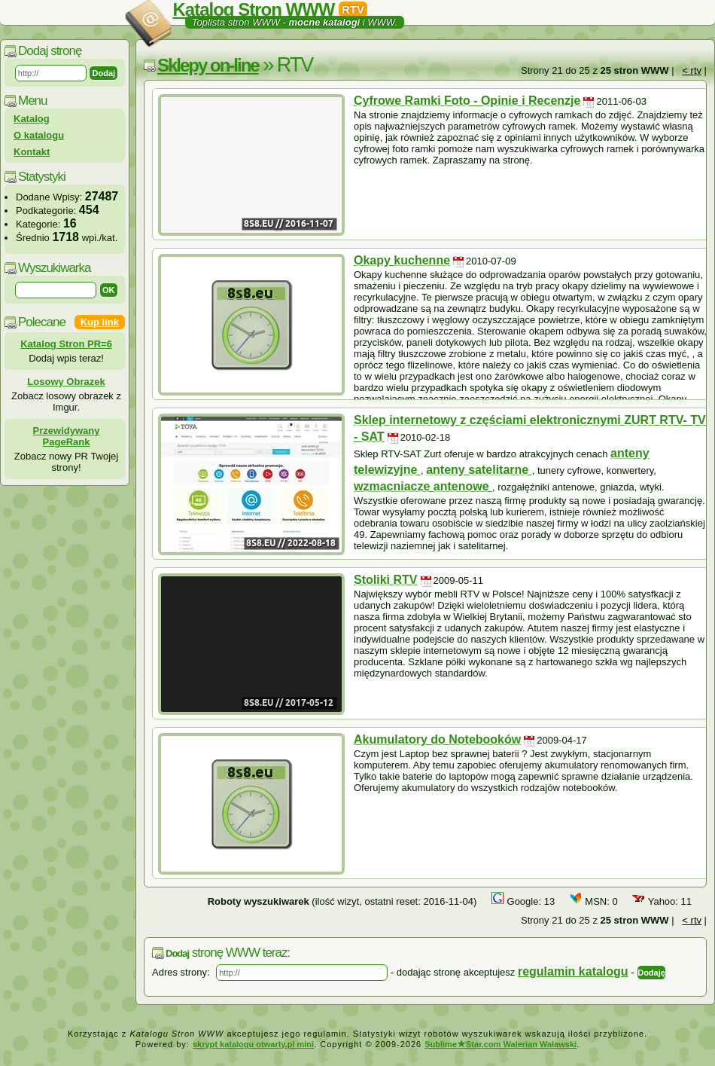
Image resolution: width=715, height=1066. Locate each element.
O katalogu (39, 135)
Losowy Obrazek (66, 381)
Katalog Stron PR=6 (66, 344)
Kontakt (32, 151)
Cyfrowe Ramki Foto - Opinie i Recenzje (467, 100)
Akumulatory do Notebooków (437, 739)
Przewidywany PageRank (66, 436)
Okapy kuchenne (402, 260)
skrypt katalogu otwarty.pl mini (253, 1044)
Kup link (100, 322)
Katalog (32, 118)
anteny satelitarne (479, 469)
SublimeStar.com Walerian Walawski (500, 1044)
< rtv (691, 70)
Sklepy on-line (208, 65)
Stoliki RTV (385, 579)
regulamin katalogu (573, 971)
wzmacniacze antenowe (423, 486)
